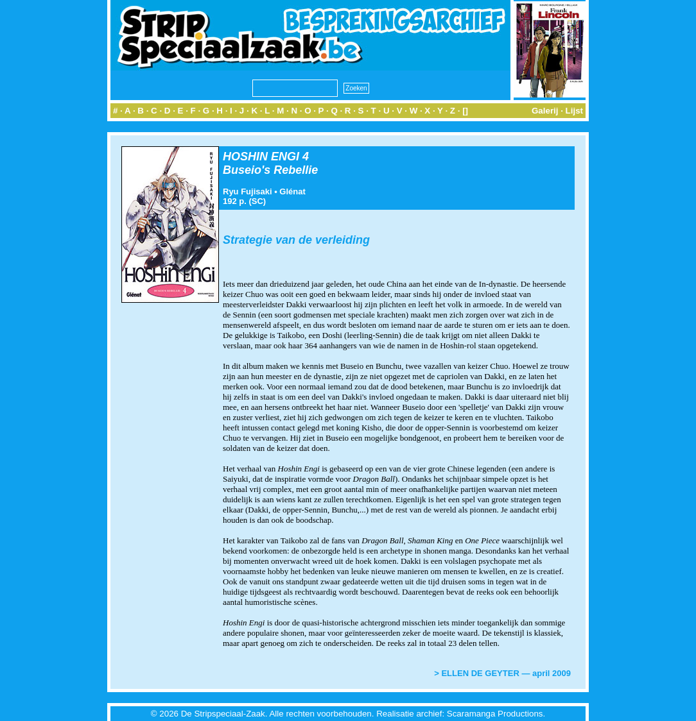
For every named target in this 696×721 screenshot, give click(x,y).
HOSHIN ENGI (261, 156)
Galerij (545, 110)
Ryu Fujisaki (247, 191)
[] (465, 110)
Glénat (292, 191)
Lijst (574, 110)
